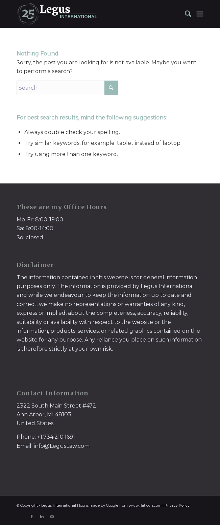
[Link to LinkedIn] (42, 516)
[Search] (185, 13)
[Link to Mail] (52, 516)
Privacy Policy (177, 505)
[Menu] (199, 14)
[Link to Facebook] (32, 516)
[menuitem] (185, 13)
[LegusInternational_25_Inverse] (91, 13)
